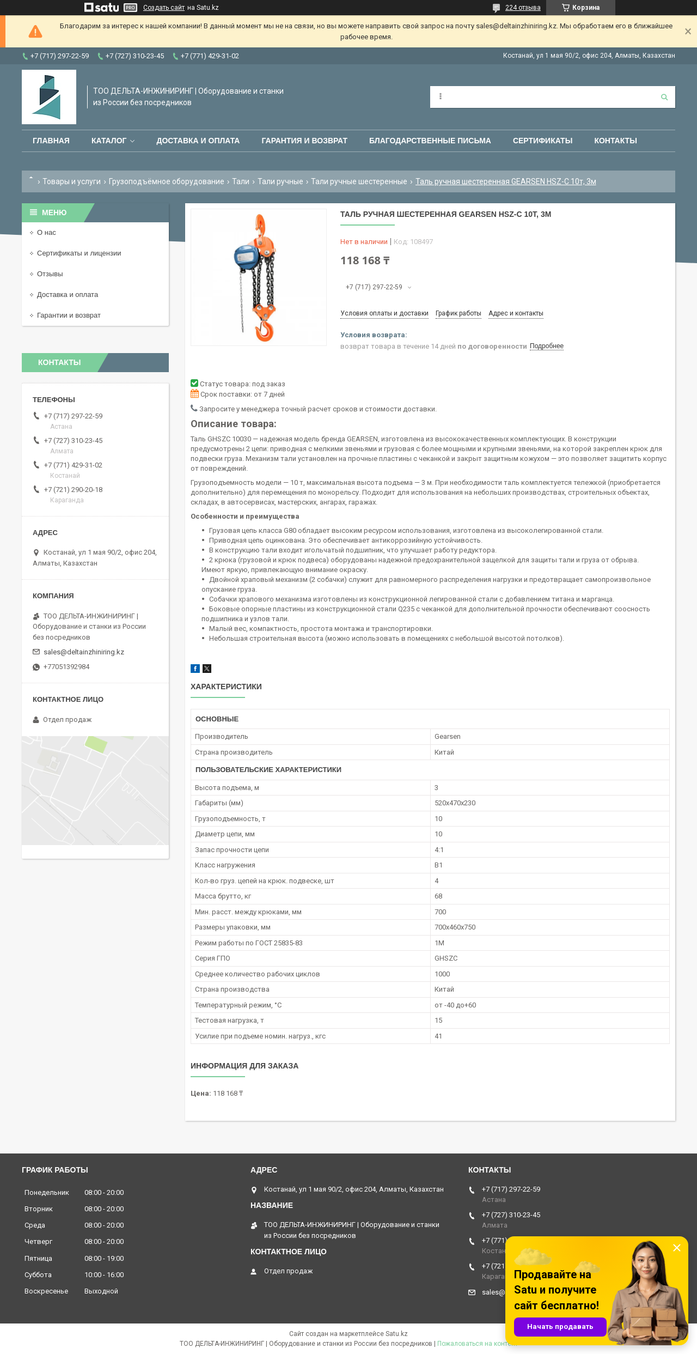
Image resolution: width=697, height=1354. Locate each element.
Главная (51, 140)
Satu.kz (397, 1334)
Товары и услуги (71, 181)
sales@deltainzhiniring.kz (84, 652)
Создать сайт (164, 7)
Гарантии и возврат (69, 315)
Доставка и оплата (198, 140)
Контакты (615, 140)
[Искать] (664, 97)
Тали (240, 181)
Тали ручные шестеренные (359, 181)
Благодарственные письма (430, 140)
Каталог (109, 140)
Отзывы (50, 274)
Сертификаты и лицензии (79, 253)
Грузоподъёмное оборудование (166, 181)
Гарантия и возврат (304, 140)
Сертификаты (542, 140)
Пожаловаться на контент (477, 1343)
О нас (46, 232)
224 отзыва (523, 7)
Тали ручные (280, 181)
